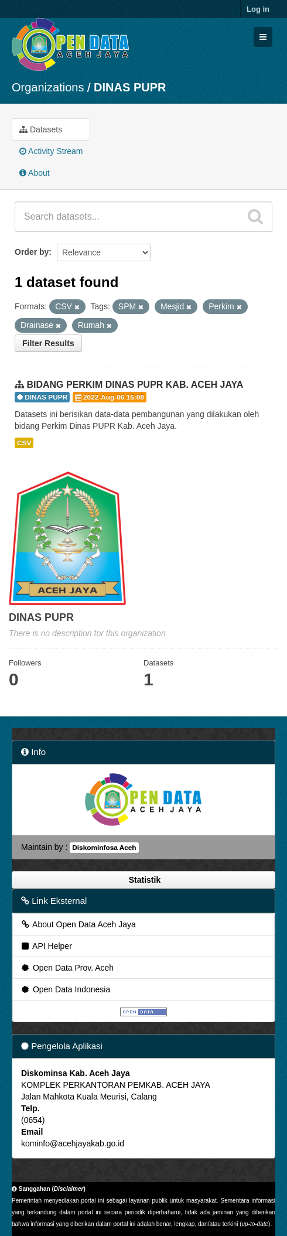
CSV (24, 443)
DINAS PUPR (130, 87)
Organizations (48, 87)
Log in (258, 9)
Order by (32, 252)
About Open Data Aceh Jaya (78, 924)
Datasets (40, 129)
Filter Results (48, 343)
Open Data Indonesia (65, 989)
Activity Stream (51, 151)
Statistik (143, 880)
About (34, 172)
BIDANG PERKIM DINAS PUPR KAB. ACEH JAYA (134, 385)
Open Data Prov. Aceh (67, 967)
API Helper (46, 946)
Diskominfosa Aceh (104, 848)
